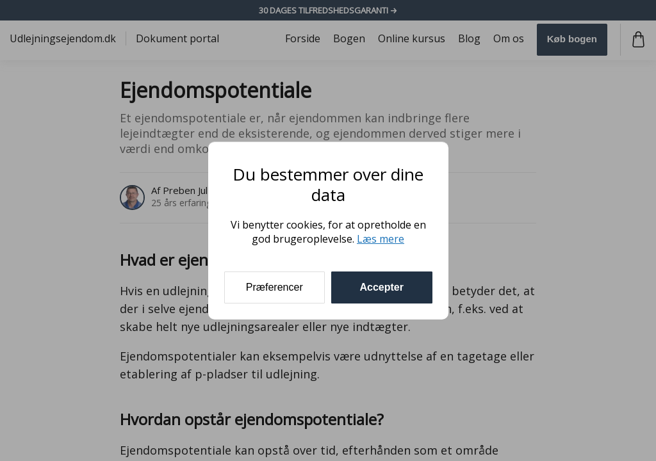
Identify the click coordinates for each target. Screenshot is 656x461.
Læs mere (380, 239)
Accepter (382, 287)
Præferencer (274, 287)
